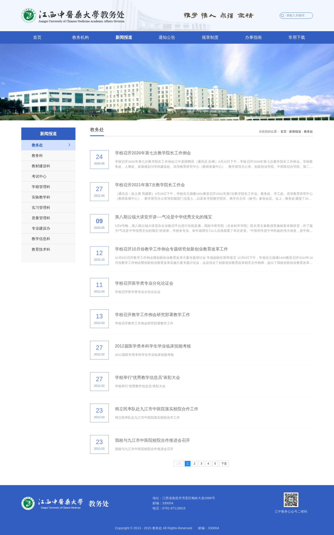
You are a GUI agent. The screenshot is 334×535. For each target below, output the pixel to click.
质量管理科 (41, 218)
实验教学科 (41, 197)
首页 (284, 131)
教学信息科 (41, 238)
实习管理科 (41, 207)
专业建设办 (41, 228)
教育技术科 (41, 249)
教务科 (37, 155)
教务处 (37, 145)
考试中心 (39, 176)
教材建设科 (41, 166)
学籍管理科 (41, 186)
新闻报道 (295, 131)
